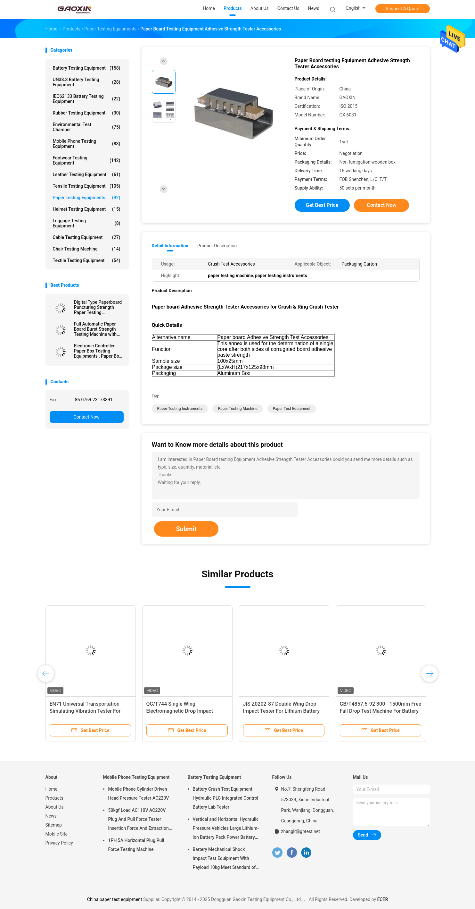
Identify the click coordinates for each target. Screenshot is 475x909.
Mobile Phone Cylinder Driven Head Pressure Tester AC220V (138, 793)
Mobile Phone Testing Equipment (86, 144)
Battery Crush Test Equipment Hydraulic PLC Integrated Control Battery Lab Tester (225, 798)
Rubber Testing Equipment (86, 113)
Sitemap (53, 825)
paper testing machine (237, 408)
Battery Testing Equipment (86, 68)
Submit (186, 529)
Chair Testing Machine (86, 249)
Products (54, 798)
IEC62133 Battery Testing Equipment (86, 99)
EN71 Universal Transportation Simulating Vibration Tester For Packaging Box (85, 711)
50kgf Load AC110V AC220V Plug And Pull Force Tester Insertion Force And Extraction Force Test (138, 820)
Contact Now (87, 417)
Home (51, 789)
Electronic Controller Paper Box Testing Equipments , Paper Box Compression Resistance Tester (97, 351)
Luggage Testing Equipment (86, 223)
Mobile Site (56, 834)
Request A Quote (402, 8)
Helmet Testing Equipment (86, 209)
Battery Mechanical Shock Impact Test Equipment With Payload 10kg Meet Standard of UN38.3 (224, 859)
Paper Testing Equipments (86, 197)
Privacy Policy (59, 842)
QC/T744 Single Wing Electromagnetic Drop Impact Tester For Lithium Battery (179, 711)
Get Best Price (322, 205)
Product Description (217, 245)
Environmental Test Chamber (86, 127)
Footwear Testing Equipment (86, 160)
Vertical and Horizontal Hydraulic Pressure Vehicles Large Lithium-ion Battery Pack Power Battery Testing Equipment (226, 829)
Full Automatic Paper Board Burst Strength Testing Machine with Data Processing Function (95, 329)
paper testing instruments (180, 408)
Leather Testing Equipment (86, 174)
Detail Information (170, 245)
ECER (382, 899)
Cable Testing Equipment (86, 237)
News (51, 816)
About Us (54, 807)
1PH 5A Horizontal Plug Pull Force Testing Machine (136, 845)
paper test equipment (292, 408)
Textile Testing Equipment (86, 260)
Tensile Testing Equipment (86, 186)
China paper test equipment (114, 899)
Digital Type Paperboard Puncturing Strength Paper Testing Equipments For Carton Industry (98, 307)
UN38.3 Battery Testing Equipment (86, 82)
